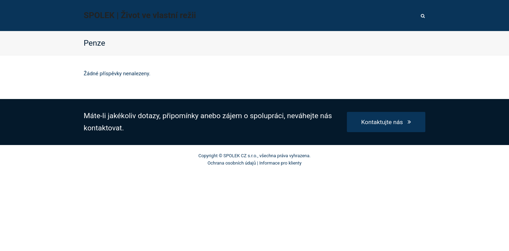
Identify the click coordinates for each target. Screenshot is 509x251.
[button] (423, 15)
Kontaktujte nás (386, 122)
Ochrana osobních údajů (231, 163)
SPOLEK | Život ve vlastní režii (140, 15)
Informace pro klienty (280, 163)
